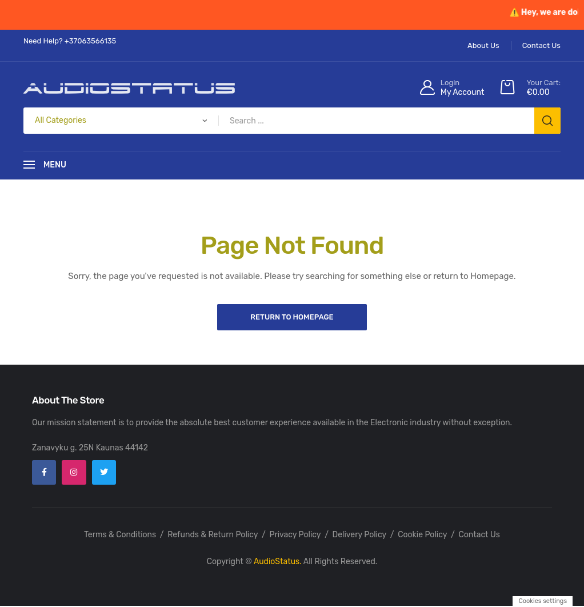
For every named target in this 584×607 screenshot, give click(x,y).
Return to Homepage (291, 317)
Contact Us (478, 536)
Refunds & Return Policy (212, 536)
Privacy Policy (295, 536)
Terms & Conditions (120, 536)
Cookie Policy (422, 536)
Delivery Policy (360, 536)
